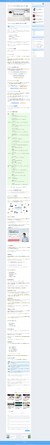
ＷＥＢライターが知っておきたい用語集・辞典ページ (24, 392)
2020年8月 (34, 31)
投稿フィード (34, 54)
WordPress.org (35, 57)
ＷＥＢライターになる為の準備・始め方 (37, 44)
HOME (25, 442)
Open (13, 26)
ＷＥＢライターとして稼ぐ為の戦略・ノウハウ (38, 42)
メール (8, 423)
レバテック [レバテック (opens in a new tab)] (18, 242)
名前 (8, 420)
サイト (8, 426)
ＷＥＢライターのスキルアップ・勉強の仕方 (38, 46)
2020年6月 (34, 34)
